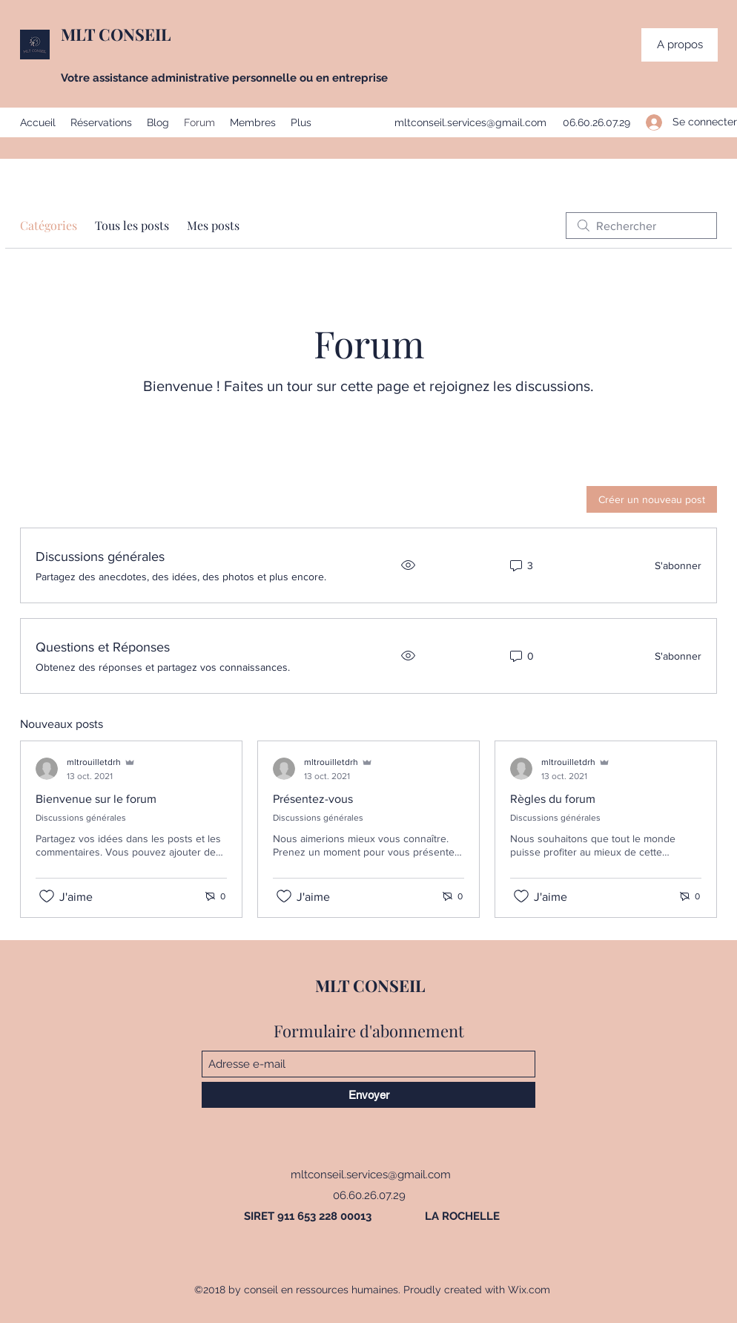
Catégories (48, 225)
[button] (679, 45)
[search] (641, 225)
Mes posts (213, 225)
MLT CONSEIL (116, 34)
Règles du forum (552, 798)
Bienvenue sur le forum (96, 798)
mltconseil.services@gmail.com (470, 122)
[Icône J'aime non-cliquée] (46, 896)
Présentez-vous (313, 798)
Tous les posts (132, 225)
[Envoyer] (368, 1095)
